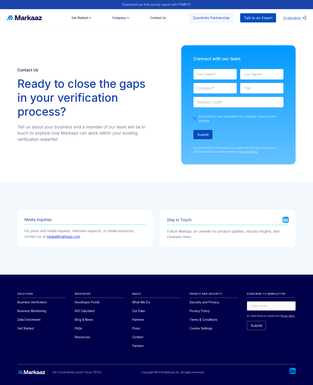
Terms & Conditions (203, 319)
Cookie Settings (201, 328)
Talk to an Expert (258, 18)
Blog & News (84, 319)
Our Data (138, 311)
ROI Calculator (85, 311)
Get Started (25, 328)
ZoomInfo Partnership (211, 18)
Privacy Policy (200, 311)
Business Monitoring (31, 311)
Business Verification (32, 302)
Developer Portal (87, 302)
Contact (137, 337)
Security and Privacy (204, 302)
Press (136, 328)
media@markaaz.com (63, 236)
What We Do (141, 302)
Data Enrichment (28, 319)
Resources (82, 337)
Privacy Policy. (249, 151)
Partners (138, 319)
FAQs (78, 328)
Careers (138, 346)
